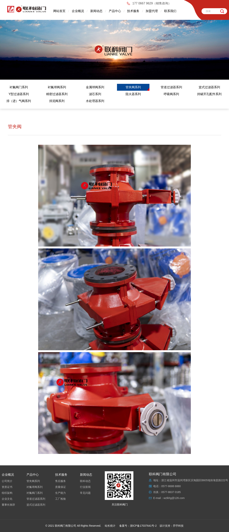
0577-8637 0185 (171, 492)
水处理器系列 (95, 101)
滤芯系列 (95, 94)
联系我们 (170, 11)
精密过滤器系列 (57, 94)
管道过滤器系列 (171, 87)
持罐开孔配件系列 (209, 94)
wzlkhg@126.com (174, 498)
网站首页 (59, 11)
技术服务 (133, 11)
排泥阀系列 (57, 101)
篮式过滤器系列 (209, 87)
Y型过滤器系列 (19, 94)
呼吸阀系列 (171, 94)
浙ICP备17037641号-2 (143, 525)
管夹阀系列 (133, 87)
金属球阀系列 (95, 87)
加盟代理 (152, 11)
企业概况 (78, 11)
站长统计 (110, 525)
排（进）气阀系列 (18, 101)
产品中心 (115, 11)
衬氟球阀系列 (57, 87)
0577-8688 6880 (171, 486)
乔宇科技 (178, 525)
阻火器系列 (133, 94)
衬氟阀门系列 (19, 87)
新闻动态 (96, 11)
